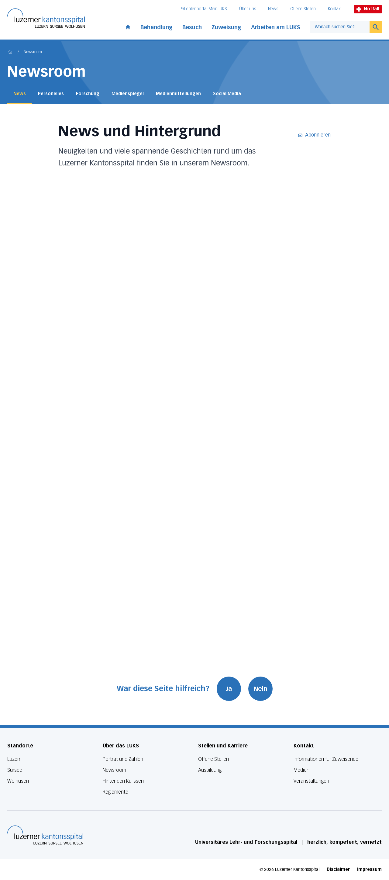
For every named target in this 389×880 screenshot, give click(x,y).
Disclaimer (338, 869)
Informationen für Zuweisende (326, 759)
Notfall (367, 9)
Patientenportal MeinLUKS (203, 9)
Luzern (14, 759)
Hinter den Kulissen (123, 781)
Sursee (14, 770)
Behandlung (156, 27)
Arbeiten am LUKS (275, 27)
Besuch (192, 27)
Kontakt (335, 9)
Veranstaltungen (311, 781)
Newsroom (33, 52)
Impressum (369, 869)
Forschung (87, 93)
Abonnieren (314, 135)
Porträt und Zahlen (123, 759)
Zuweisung (226, 27)
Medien (301, 770)
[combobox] (340, 27)
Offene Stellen (303, 9)
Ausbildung (210, 770)
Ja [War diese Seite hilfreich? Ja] (229, 688)
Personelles (51, 93)
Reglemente (115, 792)
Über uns (247, 9)
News (273, 9)
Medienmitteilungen (178, 93)
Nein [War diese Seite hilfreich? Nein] (260, 688)
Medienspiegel (128, 93)
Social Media (227, 93)
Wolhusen (18, 781)
